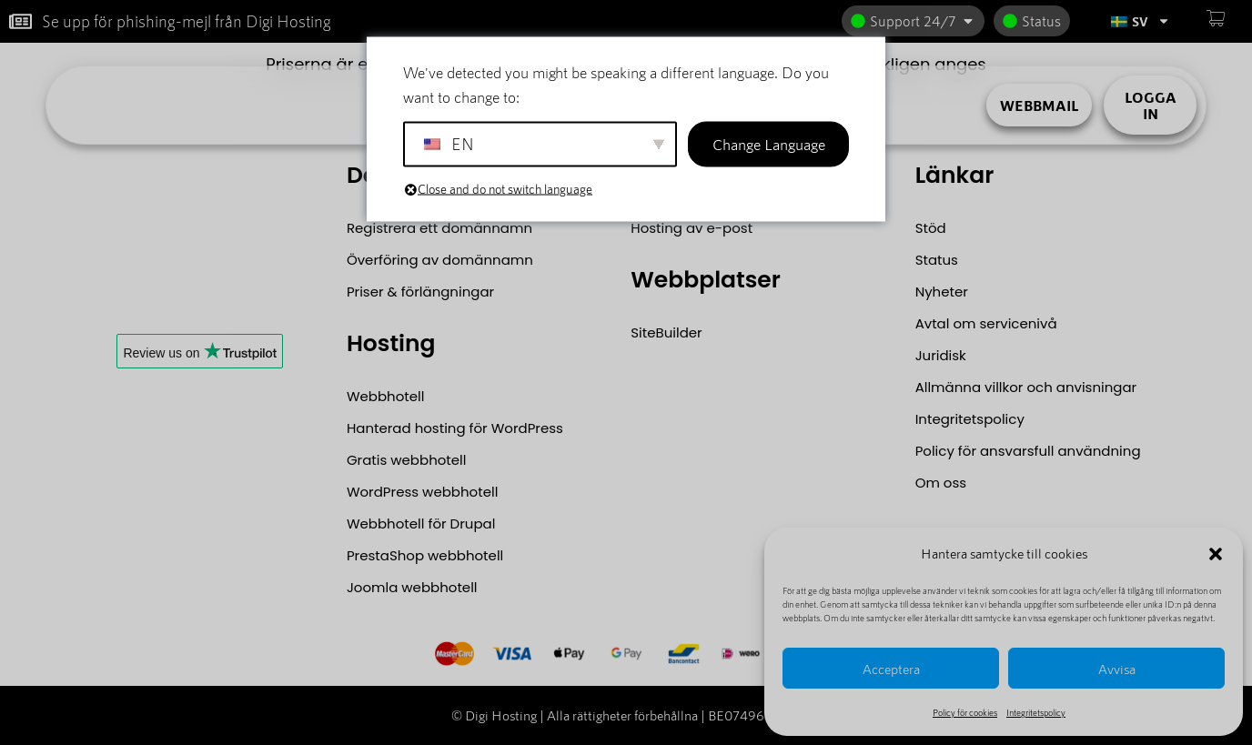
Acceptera (891, 668)
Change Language (768, 144)
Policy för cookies (965, 712)
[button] (1216, 554)
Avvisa (1117, 668)
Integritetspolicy (1035, 712)
